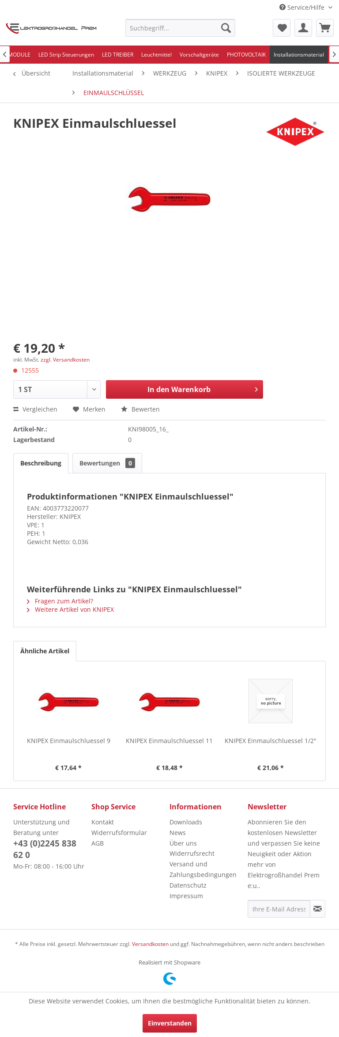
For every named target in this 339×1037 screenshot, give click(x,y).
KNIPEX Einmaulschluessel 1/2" (270, 740)
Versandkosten (150, 944)
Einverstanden (170, 1023)
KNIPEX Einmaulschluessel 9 (68, 740)
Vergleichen (35, 409)
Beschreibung (40, 463)
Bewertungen (107, 463)
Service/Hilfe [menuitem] (302, 7)
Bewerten (140, 409)
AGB (97, 843)
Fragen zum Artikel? (60, 601)
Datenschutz (188, 885)
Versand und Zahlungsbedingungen (203, 869)
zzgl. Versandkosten (65, 359)
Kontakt (102, 822)
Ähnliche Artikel (44, 651)
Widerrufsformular (119, 832)
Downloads (186, 822)
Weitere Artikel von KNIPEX (70, 609)
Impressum (186, 896)
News (178, 832)
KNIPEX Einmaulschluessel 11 (169, 740)
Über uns (183, 843)
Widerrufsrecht (192, 853)
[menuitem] (180, 28)
